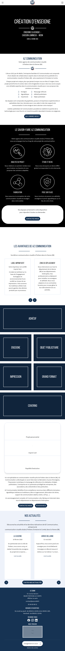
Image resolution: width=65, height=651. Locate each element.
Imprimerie (24, 97)
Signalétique (25, 94)
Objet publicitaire (39, 97)
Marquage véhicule (40, 92)
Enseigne (24, 92)
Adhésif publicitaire (40, 94)
